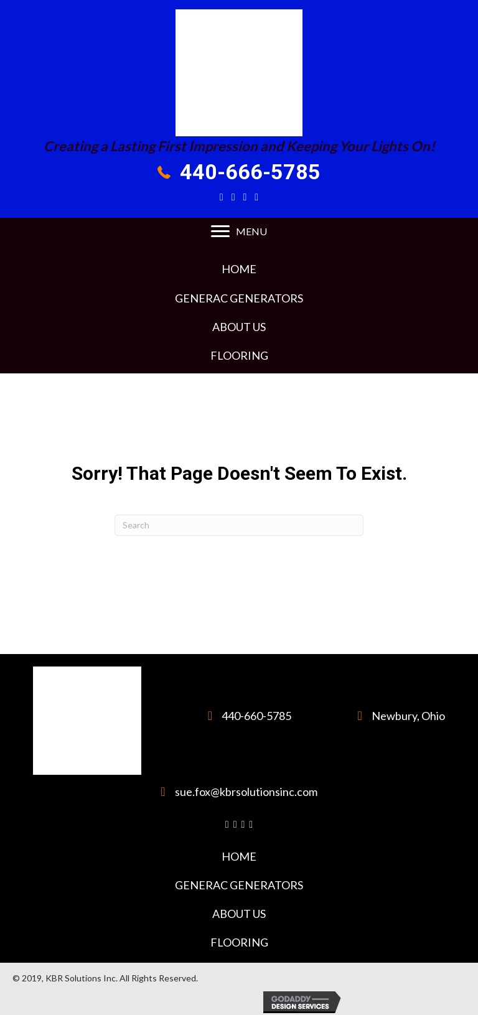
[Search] (239, 525)
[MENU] (239, 231)
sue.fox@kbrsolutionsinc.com (246, 791)
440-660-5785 (256, 716)
